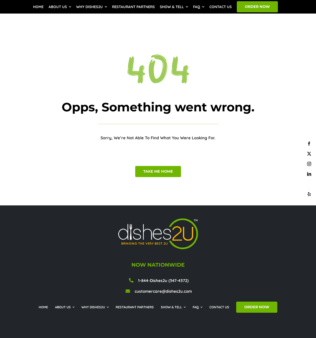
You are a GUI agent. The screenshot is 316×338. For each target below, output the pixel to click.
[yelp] (309, 194)
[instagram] (309, 164)
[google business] (309, 184)
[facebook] (309, 144)
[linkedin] (309, 174)
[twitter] (309, 154)
